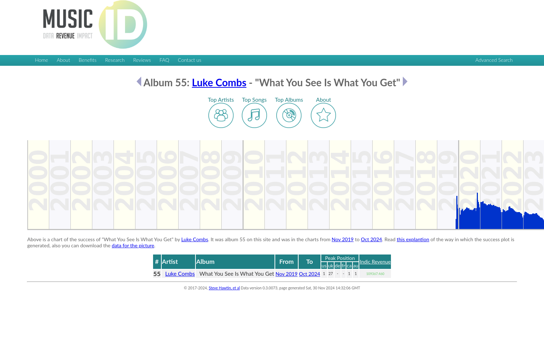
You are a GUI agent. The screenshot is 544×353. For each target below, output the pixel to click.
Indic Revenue (375, 261)
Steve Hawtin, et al (224, 288)
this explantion (413, 239)
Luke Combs (219, 82)
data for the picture (133, 245)
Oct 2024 (371, 239)
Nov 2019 (343, 239)
